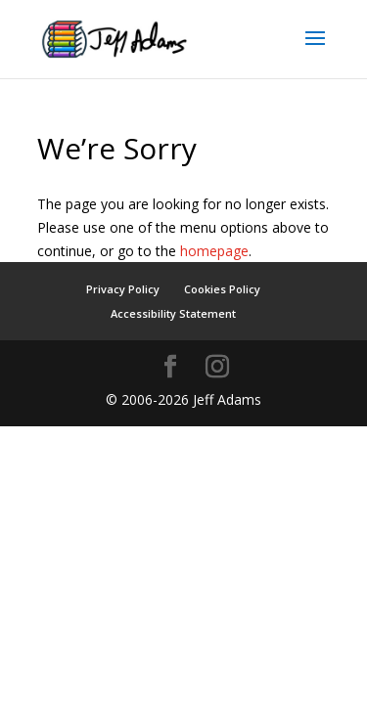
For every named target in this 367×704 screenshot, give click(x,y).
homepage (214, 251)
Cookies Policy (222, 289)
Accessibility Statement (173, 313)
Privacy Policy (123, 289)
